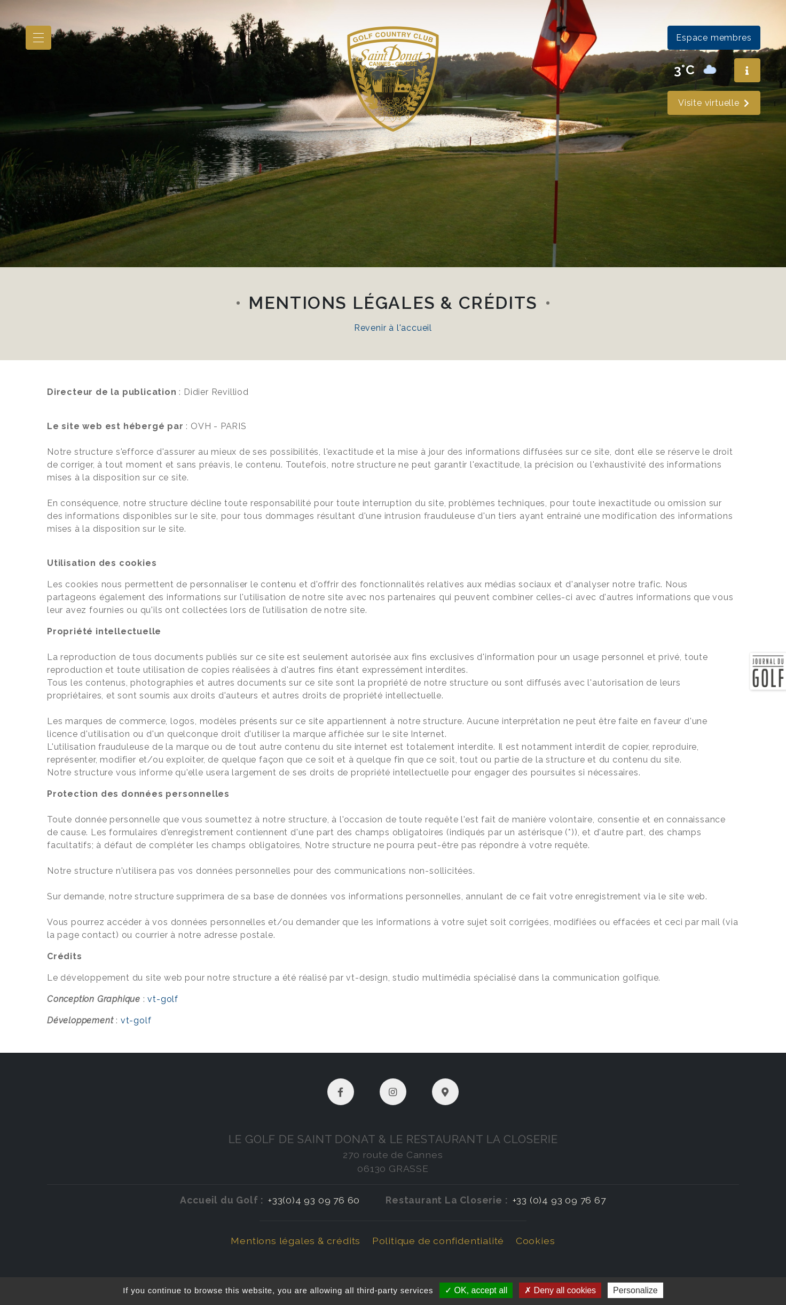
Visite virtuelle (714, 103)
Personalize (635, 1290)
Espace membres (713, 38)
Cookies (535, 1240)
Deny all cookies (560, 1290)
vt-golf (162, 999)
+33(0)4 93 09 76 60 (314, 1200)
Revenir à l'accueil (393, 328)
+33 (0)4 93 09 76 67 (559, 1200)
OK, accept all (476, 1290)
